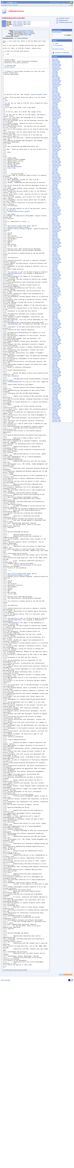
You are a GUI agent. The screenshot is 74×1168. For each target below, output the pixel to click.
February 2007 (56, 369)
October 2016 (56, 212)
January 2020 (56, 160)
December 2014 (56, 242)
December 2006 (56, 371)
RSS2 (70, 1160)
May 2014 (54, 251)
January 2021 (56, 144)
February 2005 (56, 401)
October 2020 (56, 148)
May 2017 (54, 203)
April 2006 (55, 382)
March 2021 (55, 141)
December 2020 (56, 145)
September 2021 (56, 133)
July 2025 (55, 71)
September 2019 (56, 165)
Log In (56, 43)
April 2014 (55, 253)
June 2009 (55, 331)
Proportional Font (18, 25)
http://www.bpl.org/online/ (15, 192)
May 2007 (54, 365)
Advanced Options (57, 32)
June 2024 (55, 88)
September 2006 (56, 375)
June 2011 (55, 299)
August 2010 (55, 312)
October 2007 (56, 358)
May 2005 (54, 397)
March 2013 (55, 270)
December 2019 (56, 161)
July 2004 (55, 410)
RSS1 (65, 1160)
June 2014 (55, 250)
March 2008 (55, 351)
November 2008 (56, 340)
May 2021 (54, 138)
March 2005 (55, 400)
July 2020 (55, 152)
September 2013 (56, 262)
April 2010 (55, 317)
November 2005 (56, 389)
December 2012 (56, 274)
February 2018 (56, 191)
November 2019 (56, 162)
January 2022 (56, 127)
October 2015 (56, 228)
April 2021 (55, 140)
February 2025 (56, 78)
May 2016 (54, 219)
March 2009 (55, 335)
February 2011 (56, 304)
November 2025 (56, 65)
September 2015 (56, 230)
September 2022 (56, 117)
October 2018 (56, 180)
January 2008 (56, 354)
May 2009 (54, 332)
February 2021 (56, 142)
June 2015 (55, 234)
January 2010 (56, 321)
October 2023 (56, 99)
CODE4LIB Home (63, 20)
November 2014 (56, 243)
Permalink (24, 1155)
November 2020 (56, 146)
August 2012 (55, 280)
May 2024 (54, 90)
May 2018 (54, 187)
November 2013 (56, 259)
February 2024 (56, 94)
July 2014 (55, 249)
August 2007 (55, 360)
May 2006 (54, 381)
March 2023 (55, 109)
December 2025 (56, 64)
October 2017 (56, 196)
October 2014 (56, 245)
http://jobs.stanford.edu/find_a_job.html (18, 245)
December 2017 (56, 193)
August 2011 (55, 296)
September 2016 (56, 214)
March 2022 (55, 125)
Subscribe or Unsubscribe (62, 52)
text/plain (19, 38)
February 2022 (56, 126)
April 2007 (55, 366)
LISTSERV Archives (64, 18)
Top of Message (7, 1155)
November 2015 (56, 227)
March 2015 (55, 238)
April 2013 (55, 269)
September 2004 (56, 408)
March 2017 (55, 206)
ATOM (61, 1160)
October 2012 (56, 277)
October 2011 (56, 293)
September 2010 (56, 311)
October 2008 (56, 342)
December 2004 (56, 404)
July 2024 (55, 87)
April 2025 (55, 75)
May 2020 (54, 154)
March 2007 (55, 367)
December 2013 (56, 258)
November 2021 (56, 130)
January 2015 (56, 241)
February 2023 (56, 110)
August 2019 (55, 167)
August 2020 (55, 150)
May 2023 (54, 106)
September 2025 (56, 68)
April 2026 (55, 59)
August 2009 (55, 328)
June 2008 (55, 347)
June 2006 (55, 379)
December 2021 (56, 129)
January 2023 (56, 111)
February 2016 (56, 223)
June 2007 (55, 363)
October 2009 (56, 325)
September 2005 (56, 391)
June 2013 (55, 266)
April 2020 (55, 156)
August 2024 (55, 86)
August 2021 (55, 134)
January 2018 (56, 192)
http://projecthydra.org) (14, 381)
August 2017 (55, 199)
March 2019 (55, 173)
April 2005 (55, 398)
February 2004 (56, 417)
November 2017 (56, 195)
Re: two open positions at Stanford (23, 30)
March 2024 (55, 92)
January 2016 (56, 224)
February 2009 (56, 336)
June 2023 (55, 105)
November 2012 (56, 276)
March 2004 (55, 416)
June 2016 (55, 218)
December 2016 (56, 210)
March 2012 (55, 286)
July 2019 (55, 168)
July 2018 (55, 184)
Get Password (59, 45)
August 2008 (55, 344)
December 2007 (56, 355)
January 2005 (56, 402)
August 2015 (55, 231)
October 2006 (56, 374)
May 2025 (54, 74)
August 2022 (55, 118)
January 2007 (56, 370)
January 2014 (56, 257)
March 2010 (55, 319)
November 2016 (56, 211)
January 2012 (56, 289)
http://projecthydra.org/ (14, 450)
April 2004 (55, 414)
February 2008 (56, 352)
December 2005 (56, 387)
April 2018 (55, 188)
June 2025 (55, 72)
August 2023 (55, 102)
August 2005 (55, 393)
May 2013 (54, 268)
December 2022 (56, 113)
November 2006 (56, 373)
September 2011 (56, 294)
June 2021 (55, 137)
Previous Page (17, 1155)
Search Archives (56, 30)
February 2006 (56, 385)
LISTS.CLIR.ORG (5, 1166)
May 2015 (54, 235)
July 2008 (55, 346)
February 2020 (56, 158)
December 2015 (56, 226)
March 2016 (55, 222)
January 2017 (56, 208)
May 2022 (54, 122)
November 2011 (56, 292)
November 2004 (56, 405)
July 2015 (55, 233)
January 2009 (56, 338)
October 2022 (56, 115)
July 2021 (55, 136)
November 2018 (56, 179)
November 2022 (56, 114)
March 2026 (55, 60)
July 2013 (55, 265)
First (15, 21)
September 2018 (56, 181)
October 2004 (56, 406)
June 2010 (55, 315)
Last (28, 21)
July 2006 (55, 378)
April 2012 (55, 285)
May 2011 (54, 300)
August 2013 (55, 264)
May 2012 (54, 284)
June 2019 (55, 169)
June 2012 (55, 282)
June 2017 (55, 202)
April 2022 (55, 123)
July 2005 (55, 394)
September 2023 (56, 101)
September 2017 (56, 197)
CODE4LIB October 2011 (65, 22)
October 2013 (56, 261)
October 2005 (56, 390)
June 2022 (55, 121)
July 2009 (55, 330)
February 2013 (56, 272)
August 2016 (55, 215)
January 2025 (56, 79)
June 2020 (55, 153)
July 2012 (55, 281)
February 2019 (56, 175)
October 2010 (56, 309)
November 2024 (56, 82)
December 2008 (56, 339)
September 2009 (56, 327)
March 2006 (55, 383)
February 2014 (56, 255)
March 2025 (55, 76)
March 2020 (55, 157)
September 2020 (56, 149)
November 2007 (56, 356)
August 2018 (55, 183)
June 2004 (55, 412)
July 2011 (55, 297)
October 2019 (56, 164)
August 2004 (55, 409)
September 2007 (56, 359)
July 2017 (55, 200)
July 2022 (55, 119)
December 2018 (56, 177)
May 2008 (54, 348)
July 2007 (55, 362)
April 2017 (55, 204)
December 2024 (56, 80)
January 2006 (56, 386)
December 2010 (56, 307)
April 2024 (55, 91)
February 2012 (56, 288)
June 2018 (55, 185)
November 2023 (56, 98)
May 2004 (54, 413)
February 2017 (56, 207)
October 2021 (56, 131)
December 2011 (56, 290)
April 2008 (55, 350)
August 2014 (55, 247)
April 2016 (55, 220)
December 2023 (56, 96)
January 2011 (56, 305)
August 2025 (55, 70)
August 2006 (55, 377)
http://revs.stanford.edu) (15, 320)
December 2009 (56, 323)
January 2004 (56, 418)
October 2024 (56, 83)
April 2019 (55, 172)
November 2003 (56, 421)
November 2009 (56, 324)
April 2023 (55, 107)
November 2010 (56, 308)
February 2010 (56, 320)
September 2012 (56, 278)
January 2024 (56, 95)
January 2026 (56, 63)
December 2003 (56, 420)
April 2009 (55, 334)
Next (25, 21)
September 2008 (56, 343)
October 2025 (56, 67)
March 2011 (55, 303)
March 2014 (55, 254)
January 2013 (56, 273)
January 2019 (56, 176)
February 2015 (56, 239)
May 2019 (54, 171)
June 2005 (55, 396)
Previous (19, 21)
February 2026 (56, 61)
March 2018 (55, 189)
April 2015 (55, 237)
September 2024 (56, 84)
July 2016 (55, 216)
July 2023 (55, 103)
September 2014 (56, 246)
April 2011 (55, 301)
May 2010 (54, 316)
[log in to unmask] (28, 32)
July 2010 (55, 313)
